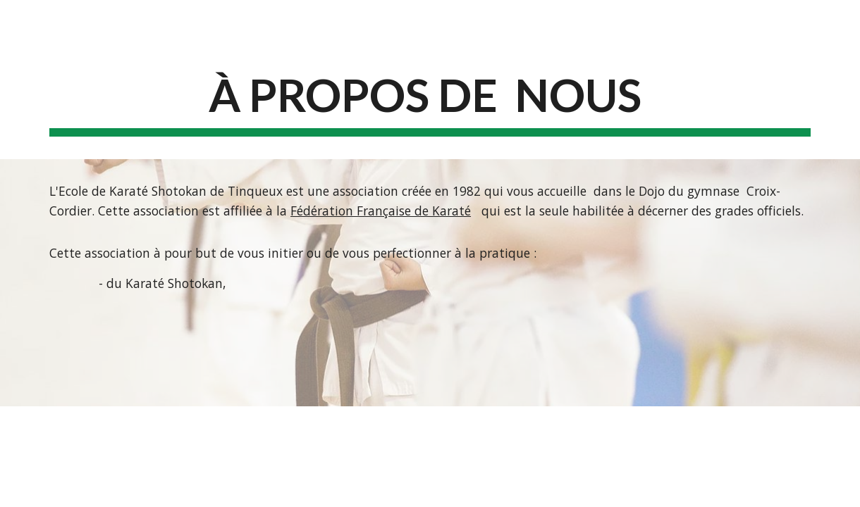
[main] (430, 100)
